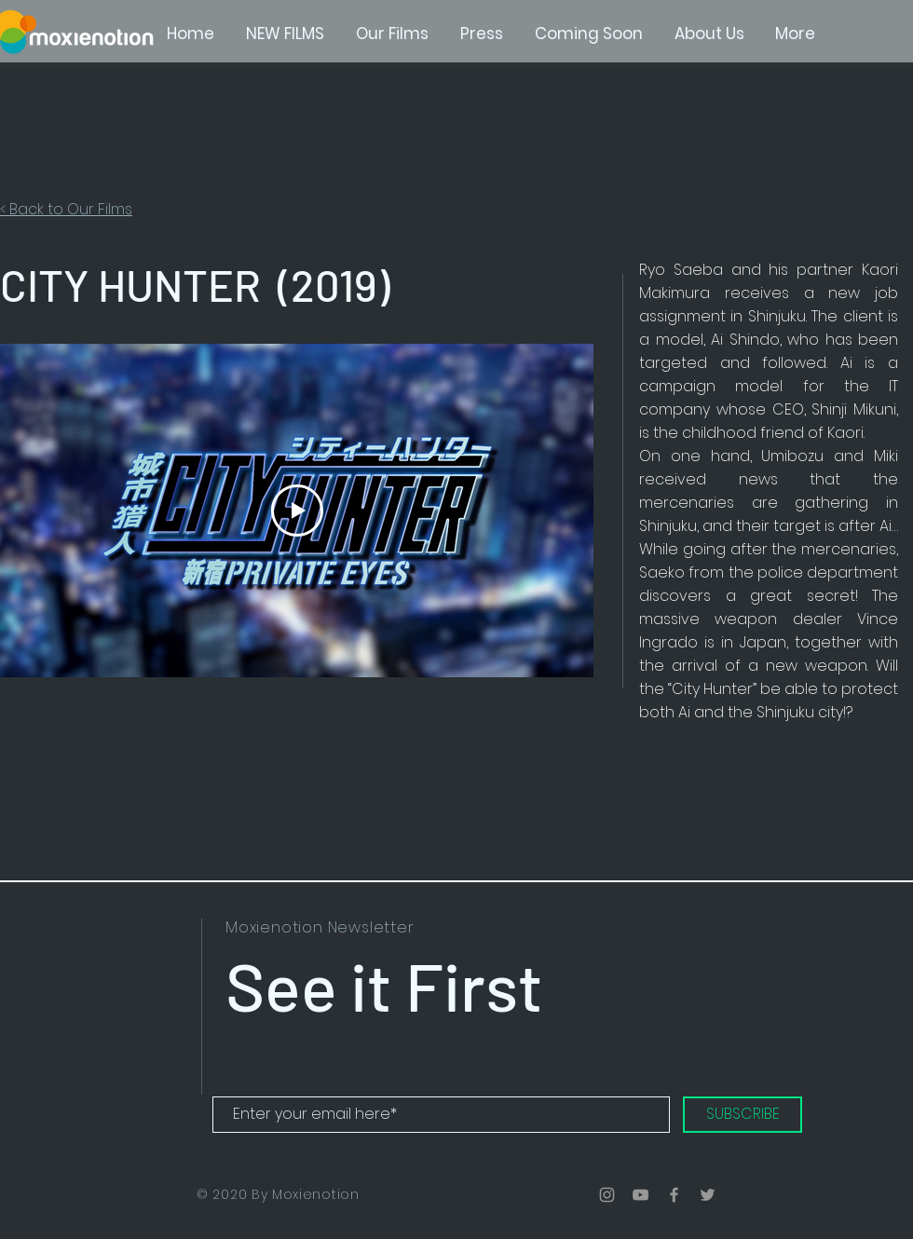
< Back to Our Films (66, 209)
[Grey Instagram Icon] (607, 1195)
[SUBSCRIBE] (742, 1114)
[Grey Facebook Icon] (674, 1195)
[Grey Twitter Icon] (707, 1195)
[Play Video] (297, 510)
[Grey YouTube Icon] (640, 1195)
